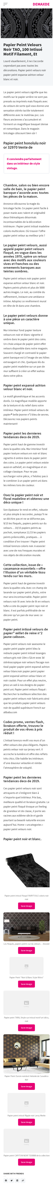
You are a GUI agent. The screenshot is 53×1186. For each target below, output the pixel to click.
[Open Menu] (5, 4)
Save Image (26, 906)
